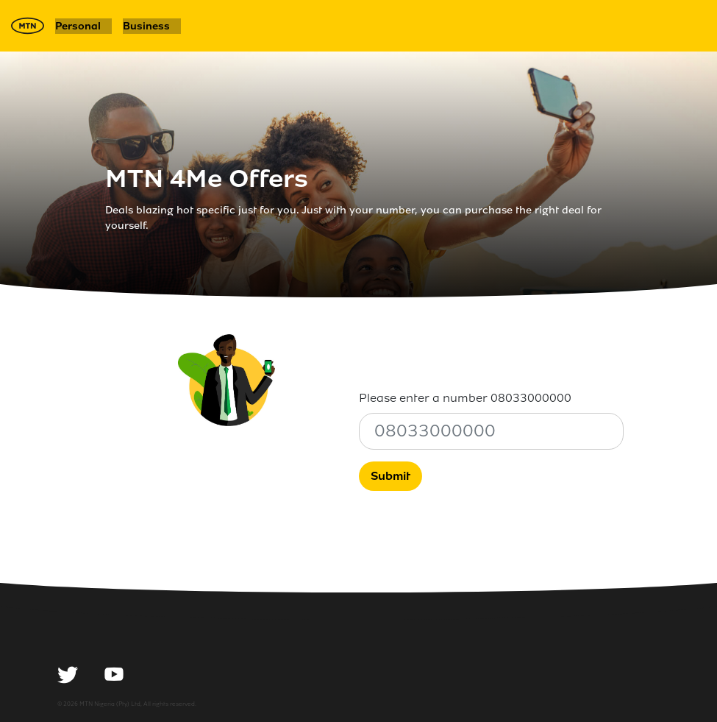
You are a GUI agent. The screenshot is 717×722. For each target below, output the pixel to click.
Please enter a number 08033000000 (465, 398)
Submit (390, 476)
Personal (78, 26)
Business (146, 26)
